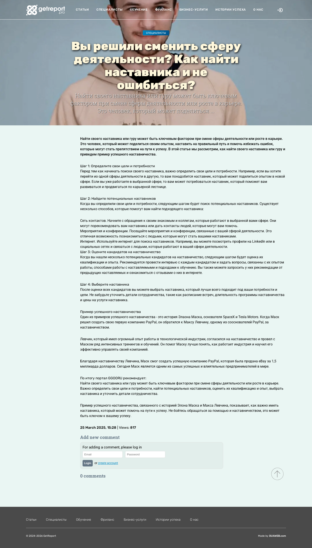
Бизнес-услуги (193, 9)
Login (87, 463)
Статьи (82, 9)
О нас (258, 9)
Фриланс (163, 9)
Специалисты (109, 9)
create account (108, 463)
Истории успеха (230, 9)
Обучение (139, 9)
